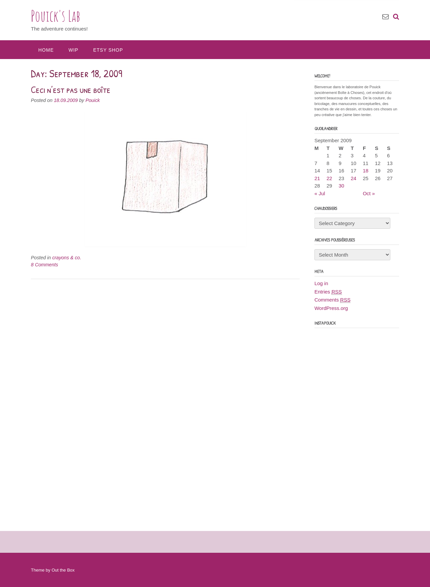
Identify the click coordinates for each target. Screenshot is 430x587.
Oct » (369, 193)
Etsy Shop (108, 50)
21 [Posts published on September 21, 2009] (317, 178)
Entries (328, 292)
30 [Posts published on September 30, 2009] (341, 186)
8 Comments (44, 264)
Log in (321, 283)
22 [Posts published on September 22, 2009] (329, 178)
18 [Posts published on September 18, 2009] (366, 170)
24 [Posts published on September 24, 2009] (353, 178)
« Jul (319, 193)
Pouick (92, 100)
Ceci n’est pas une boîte (71, 89)
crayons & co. (66, 257)
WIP (73, 50)
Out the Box (63, 570)
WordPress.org (331, 308)
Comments (332, 300)
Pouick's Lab (55, 15)
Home (46, 50)
